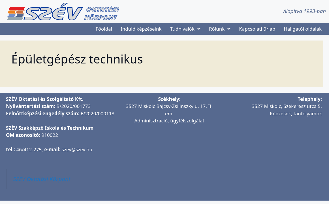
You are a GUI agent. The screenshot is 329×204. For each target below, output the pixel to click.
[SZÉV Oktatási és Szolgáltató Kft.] (169, 162)
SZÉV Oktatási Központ (41, 179)
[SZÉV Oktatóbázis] (271, 155)
